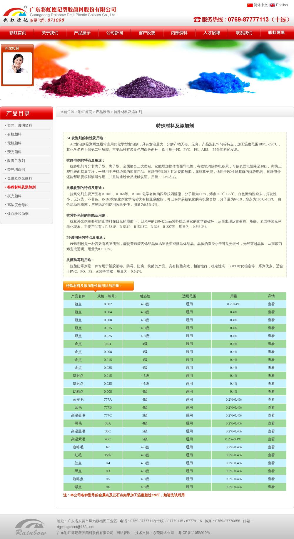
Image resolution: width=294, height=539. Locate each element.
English (282, 5)
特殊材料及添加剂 (21, 187)
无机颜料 (14, 143)
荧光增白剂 (16, 169)
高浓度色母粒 (18, 205)
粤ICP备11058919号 (194, 533)
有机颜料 (14, 134)
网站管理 (123, 533)
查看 (271, 304)
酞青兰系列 (16, 161)
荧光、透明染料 (19, 125)
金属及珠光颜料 (19, 178)
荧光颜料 (14, 152)
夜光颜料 (14, 196)
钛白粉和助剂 (18, 214)
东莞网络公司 (163, 533)
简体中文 (261, 5)
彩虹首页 (85, 112)
